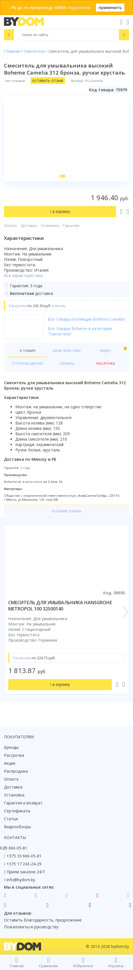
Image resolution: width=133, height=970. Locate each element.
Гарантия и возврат (23, 803)
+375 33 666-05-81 (24, 856)
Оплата (10, 225)
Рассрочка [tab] (105, 363)
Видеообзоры (17, 826)
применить (110, 7)
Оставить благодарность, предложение (43, 920)
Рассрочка (14, 755)
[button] (63, 176)
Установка (50, 225)
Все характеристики (23, 275)
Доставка (29, 225)
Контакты (15, 837)
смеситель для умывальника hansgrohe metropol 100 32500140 (60, 605)
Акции (9, 763)
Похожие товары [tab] (66, 511)
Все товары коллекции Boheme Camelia (86, 319)
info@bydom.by (21, 879)
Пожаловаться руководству (31, 926)
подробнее (78, 7)
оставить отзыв (47, 80)
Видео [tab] (112, 349)
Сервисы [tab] (66, 363)
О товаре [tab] (27, 350)
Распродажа (16, 771)
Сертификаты (17, 810)
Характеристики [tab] (66, 350)
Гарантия (71, 225)
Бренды (11, 747)
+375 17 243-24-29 (24, 864)
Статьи (11, 818)
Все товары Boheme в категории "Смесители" (80, 331)
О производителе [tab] (27, 363)
